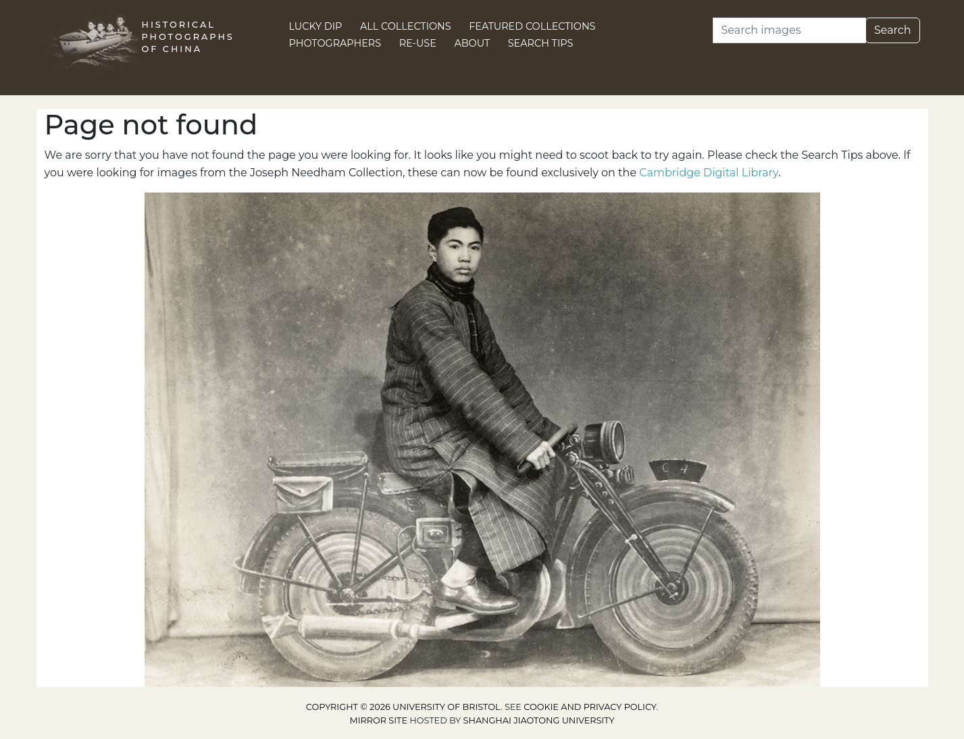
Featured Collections (532, 26)
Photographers (335, 43)
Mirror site (378, 720)
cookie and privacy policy (590, 707)
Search (892, 30)
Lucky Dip (316, 26)
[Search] (789, 30)
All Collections (405, 26)
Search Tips (541, 43)
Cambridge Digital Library (708, 172)
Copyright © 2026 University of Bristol (403, 707)
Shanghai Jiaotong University (539, 720)
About (472, 43)
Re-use (417, 43)
